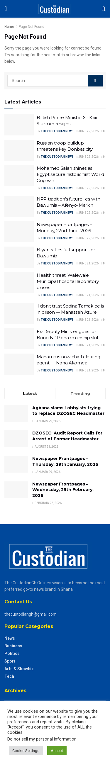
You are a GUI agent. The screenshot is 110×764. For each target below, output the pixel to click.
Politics (12, 653)
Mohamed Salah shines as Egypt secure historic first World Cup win (70, 174)
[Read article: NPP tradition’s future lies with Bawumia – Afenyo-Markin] (19, 206)
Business (13, 646)
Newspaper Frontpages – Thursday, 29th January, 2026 (65, 461)
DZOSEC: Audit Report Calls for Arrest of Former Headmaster (67, 436)
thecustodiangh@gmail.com (30, 614)
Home (9, 27)
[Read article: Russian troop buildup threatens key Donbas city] (19, 150)
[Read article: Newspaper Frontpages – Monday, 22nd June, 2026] (19, 231)
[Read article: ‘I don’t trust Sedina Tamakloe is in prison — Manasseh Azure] (19, 313)
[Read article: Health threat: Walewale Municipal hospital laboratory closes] (19, 282)
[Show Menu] (5, 9)
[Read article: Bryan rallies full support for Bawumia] (19, 257)
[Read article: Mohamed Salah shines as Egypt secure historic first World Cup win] (19, 175)
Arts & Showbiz (19, 668)
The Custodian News (57, 131)
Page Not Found (31, 27)
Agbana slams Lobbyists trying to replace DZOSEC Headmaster (68, 410)
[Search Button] (104, 9)
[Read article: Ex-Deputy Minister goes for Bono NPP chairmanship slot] (19, 338)
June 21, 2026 (88, 263)
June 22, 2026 (88, 131)
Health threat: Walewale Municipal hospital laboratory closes (68, 281)
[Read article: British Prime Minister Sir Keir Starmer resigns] (19, 124)
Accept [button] (57, 750)
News (9, 638)
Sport (9, 661)
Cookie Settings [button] (25, 750)
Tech (9, 676)
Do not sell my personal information (42, 739)
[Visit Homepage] (54, 9)
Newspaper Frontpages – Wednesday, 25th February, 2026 (63, 489)
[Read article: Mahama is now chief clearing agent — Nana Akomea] (19, 364)
